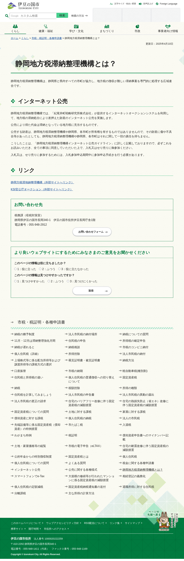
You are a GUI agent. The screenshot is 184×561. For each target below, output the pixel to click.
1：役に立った (26, 270)
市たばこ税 (75, 427)
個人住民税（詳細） (27, 356)
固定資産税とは (78, 458)
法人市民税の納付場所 (82, 336)
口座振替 (20, 373)
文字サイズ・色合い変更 (125, 4)
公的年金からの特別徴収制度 (33, 458)
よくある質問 (77, 465)
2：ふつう (48, 270)
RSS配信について (94, 525)
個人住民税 (130, 458)
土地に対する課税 (79, 413)
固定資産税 (130, 379)
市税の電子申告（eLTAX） (85, 448)
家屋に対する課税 (134, 413)
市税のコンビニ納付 (135, 349)
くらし (25, 38)
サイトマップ (132, 525)
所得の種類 (130, 390)
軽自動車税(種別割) (135, 373)
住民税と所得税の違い (28, 379)
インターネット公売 (27, 471)
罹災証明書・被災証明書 (84, 362)
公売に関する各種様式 (82, 471)
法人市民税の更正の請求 (30, 403)
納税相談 (74, 349)
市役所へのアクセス (55, 531)
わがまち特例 (23, 437)
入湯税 (127, 427)
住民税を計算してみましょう (33, 396)
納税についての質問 (135, 336)
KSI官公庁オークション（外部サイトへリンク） (42, 189)
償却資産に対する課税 (28, 420)
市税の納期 (75, 373)
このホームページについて (26, 525)
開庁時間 (34, 531)
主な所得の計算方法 (81, 495)
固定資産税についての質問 (31, 413)
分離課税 (20, 495)
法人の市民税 (131, 420)
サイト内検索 (7, 16)
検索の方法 (77, 15)
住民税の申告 (77, 343)
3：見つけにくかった (83, 282)
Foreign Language (168, 4)
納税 (17, 390)
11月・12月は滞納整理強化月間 (34, 343)
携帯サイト (17, 531)
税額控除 (74, 390)
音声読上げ (148, 4)
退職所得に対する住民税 (138, 488)
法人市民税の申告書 (81, 396)
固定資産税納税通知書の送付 (87, 488)
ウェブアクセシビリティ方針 (62, 525)
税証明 (72, 437)
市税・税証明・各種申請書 (47, 38)
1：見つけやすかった (31, 282)
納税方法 (128, 362)
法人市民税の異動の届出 (138, 396)
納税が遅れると (24, 349)
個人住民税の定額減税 (28, 488)
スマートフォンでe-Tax (29, 478)
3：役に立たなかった (75, 270)
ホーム (14, 38)
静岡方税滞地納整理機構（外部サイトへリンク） (42, 182)
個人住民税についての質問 (31, 465)
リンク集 (115, 525)
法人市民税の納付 (134, 356)
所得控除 (74, 356)
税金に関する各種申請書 (138, 465)
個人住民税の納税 (79, 420)
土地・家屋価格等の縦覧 (30, 448)
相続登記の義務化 (134, 478)
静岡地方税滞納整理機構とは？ (143, 471)
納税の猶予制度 (24, 336)
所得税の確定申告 (134, 343)
